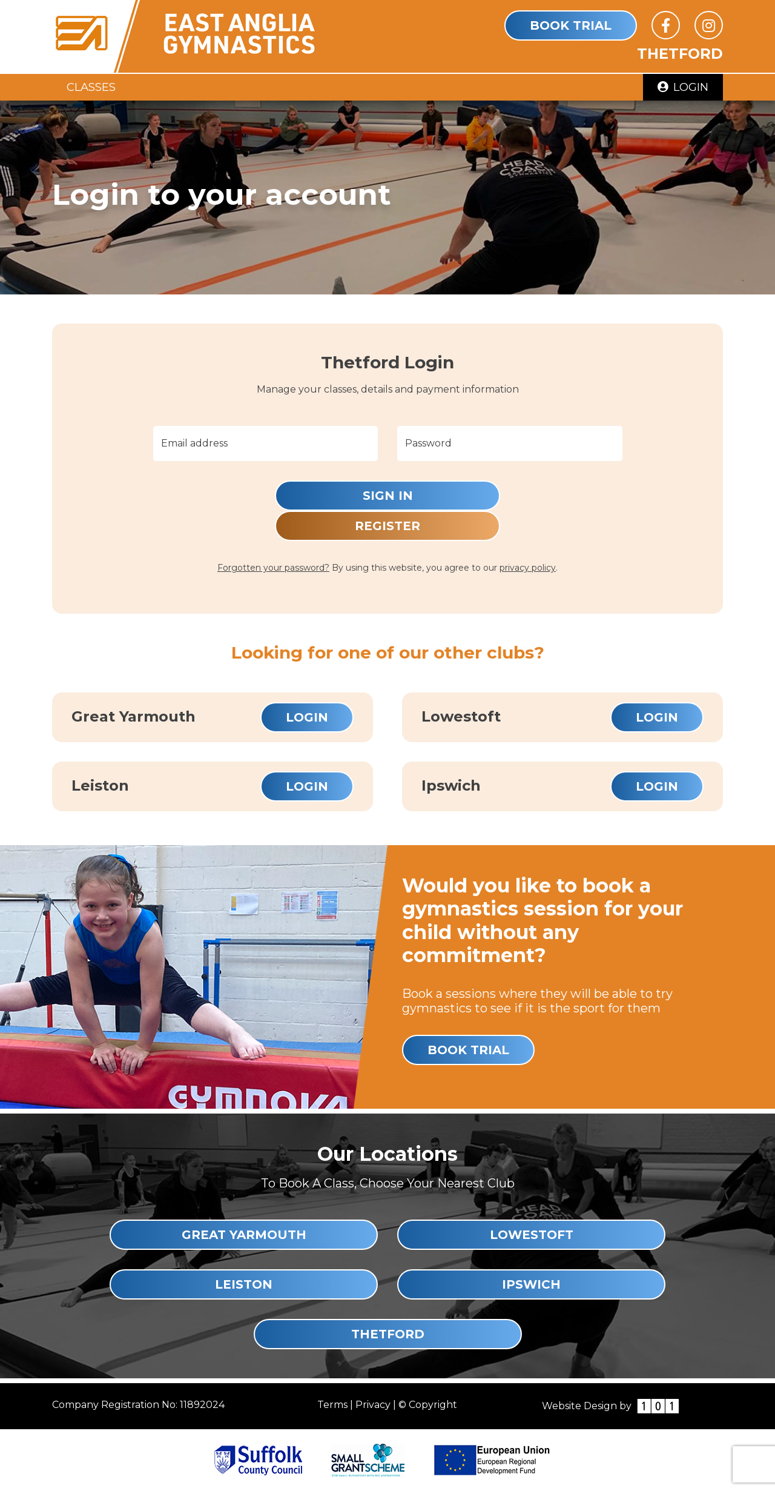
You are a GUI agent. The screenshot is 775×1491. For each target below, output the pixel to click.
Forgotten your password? (273, 567)
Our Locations (387, 1154)
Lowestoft (531, 1234)
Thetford (387, 1334)
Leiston (243, 1284)
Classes (91, 87)
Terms (332, 1404)
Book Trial (571, 25)
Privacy (373, 1404)
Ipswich (531, 1284)
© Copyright (427, 1404)
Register (387, 526)
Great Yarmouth (244, 1234)
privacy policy (528, 567)
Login (683, 87)
